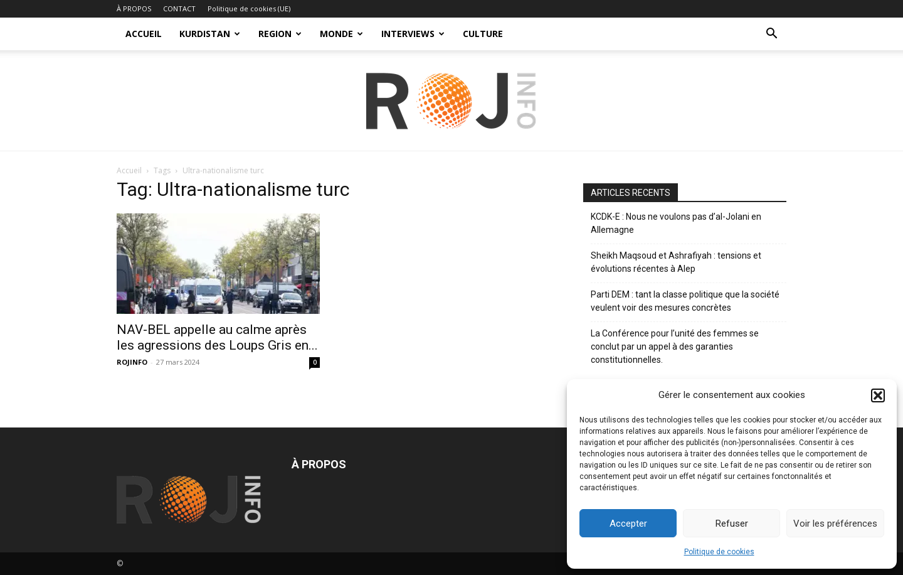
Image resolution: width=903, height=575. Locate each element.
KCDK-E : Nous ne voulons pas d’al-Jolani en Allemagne (676, 223)
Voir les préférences (835, 523)
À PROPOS (134, 8)
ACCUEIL (143, 34)
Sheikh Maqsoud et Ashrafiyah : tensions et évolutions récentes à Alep (676, 262)
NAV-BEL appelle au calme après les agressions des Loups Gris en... (217, 337)
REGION (280, 34)
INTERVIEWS (413, 34)
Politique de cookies (719, 551)
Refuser (732, 523)
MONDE (341, 34)
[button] (878, 395)
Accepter (628, 523)
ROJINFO (132, 362)
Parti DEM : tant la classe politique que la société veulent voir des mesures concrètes (685, 301)
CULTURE (483, 34)
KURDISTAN (209, 34)
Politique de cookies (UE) (249, 8)
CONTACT (179, 8)
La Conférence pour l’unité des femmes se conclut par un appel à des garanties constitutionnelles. (675, 346)
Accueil (129, 170)
